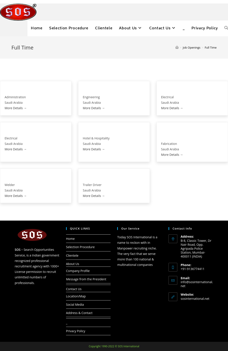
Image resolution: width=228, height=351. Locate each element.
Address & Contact (79, 313)
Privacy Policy (75, 331)
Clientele (72, 255)
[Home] (177, 47)
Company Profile (78, 271)
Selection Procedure (80, 247)
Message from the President (86, 279)
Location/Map (76, 296)
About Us (72, 264)
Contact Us (74, 289)
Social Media (75, 304)
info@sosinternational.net (197, 284)
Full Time (211, 47)
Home (70, 239)
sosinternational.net (195, 299)
